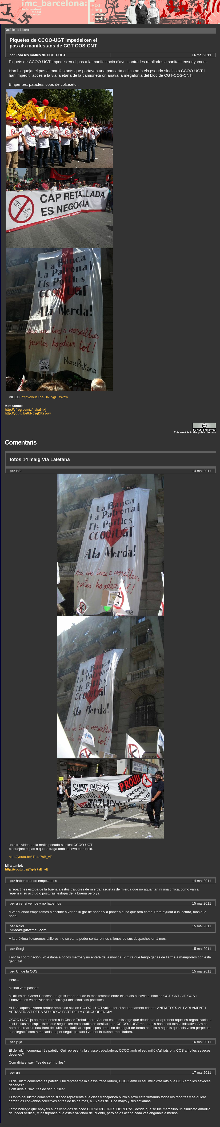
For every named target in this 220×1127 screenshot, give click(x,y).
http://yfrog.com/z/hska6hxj (25, 410)
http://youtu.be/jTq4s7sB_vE (30, 857)
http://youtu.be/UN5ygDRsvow (45, 397)
